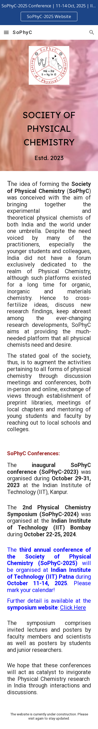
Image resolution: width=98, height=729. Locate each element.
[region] (49, 12)
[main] (49, 130)
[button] (6, 32)
